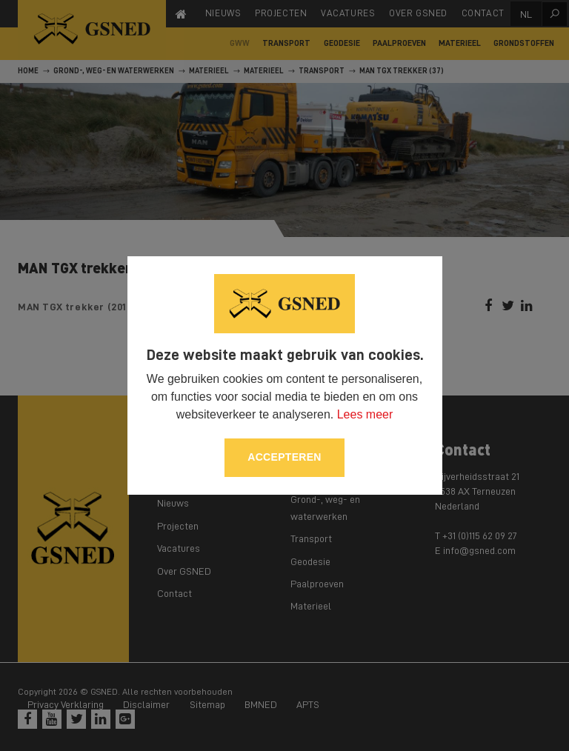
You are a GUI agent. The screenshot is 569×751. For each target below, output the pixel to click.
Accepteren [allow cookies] (284, 457)
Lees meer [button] (365, 414)
